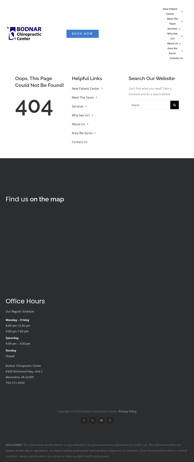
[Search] (174, 105)
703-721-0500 (15, 383)
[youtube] (101, 420)
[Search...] (149, 105)
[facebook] (84, 420)
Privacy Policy (128, 411)
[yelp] (110, 420)
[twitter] (92, 420)
